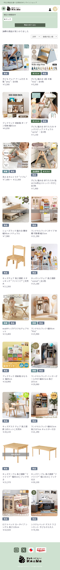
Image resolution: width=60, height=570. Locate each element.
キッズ (8, 19)
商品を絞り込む (30, 25)
